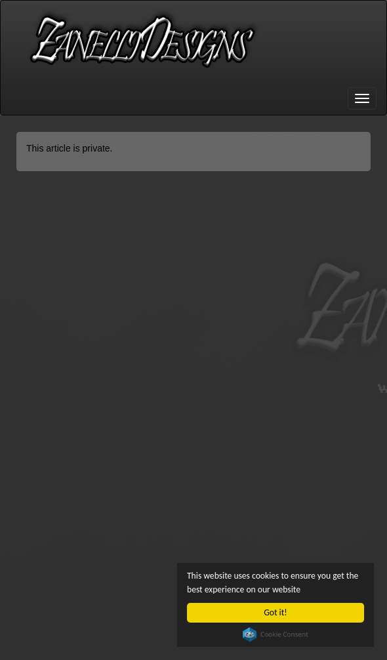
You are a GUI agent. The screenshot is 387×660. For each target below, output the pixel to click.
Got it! (275, 612)
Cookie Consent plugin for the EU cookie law (275, 634)
